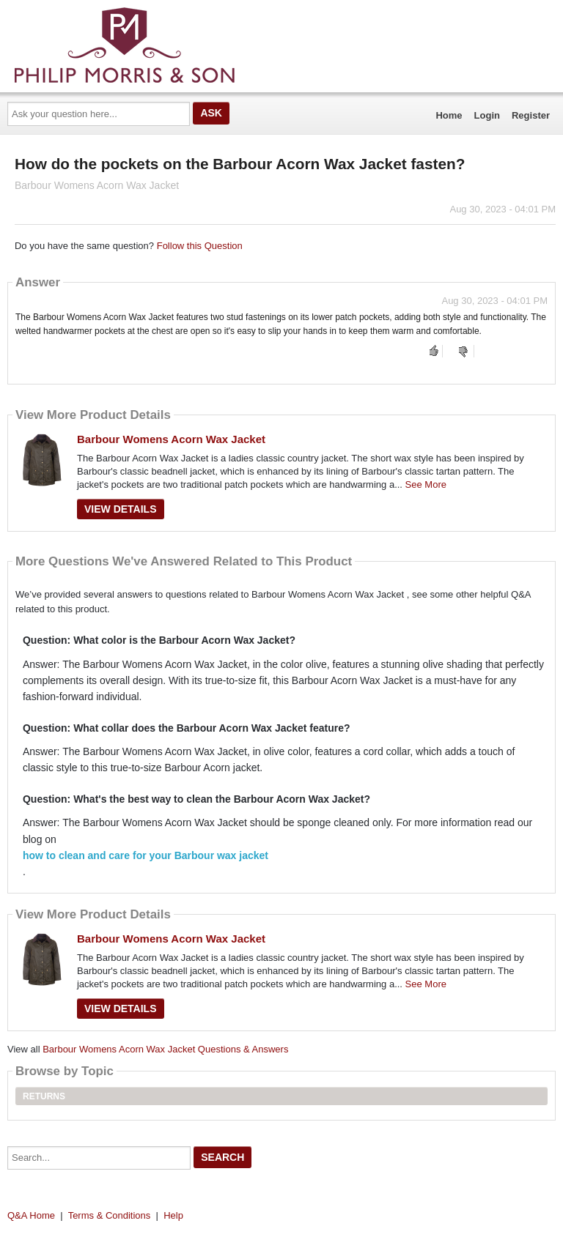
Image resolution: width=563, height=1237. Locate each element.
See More (425, 484)
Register (531, 115)
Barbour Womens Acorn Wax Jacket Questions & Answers (165, 1049)
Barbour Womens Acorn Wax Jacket (171, 439)
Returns (44, 1096)
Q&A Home (31, 1215)
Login (487, 115)
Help (173, 1215)
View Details (120, 509)
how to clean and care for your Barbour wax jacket (145, 855)
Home (448, 115)
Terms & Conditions (109, 1215)
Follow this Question (200, 245)
